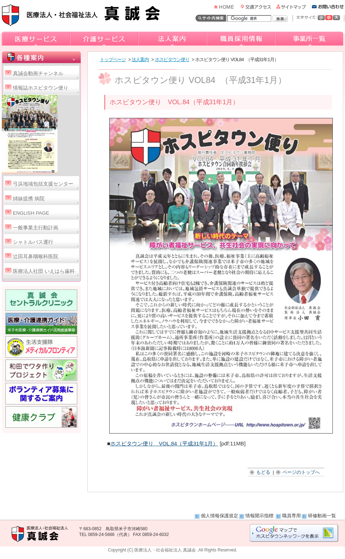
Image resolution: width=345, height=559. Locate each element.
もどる (260, 472)
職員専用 (291, 515)
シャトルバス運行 (33, 242)
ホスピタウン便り (172, 59)
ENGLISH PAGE (31, 213)
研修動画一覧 (322, 515)
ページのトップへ (298, 472)
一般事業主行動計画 (35, 227)
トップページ (113, 59)
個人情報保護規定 (219, 515)
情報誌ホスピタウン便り (40, 88)
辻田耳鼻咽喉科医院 (35, 256)
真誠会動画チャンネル (38, 73)
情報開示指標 (260, 515)
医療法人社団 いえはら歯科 (44, 271)
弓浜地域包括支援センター (43, 184)
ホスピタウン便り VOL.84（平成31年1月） (164, 443)
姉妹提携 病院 (29, 198)
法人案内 (140, 59)
